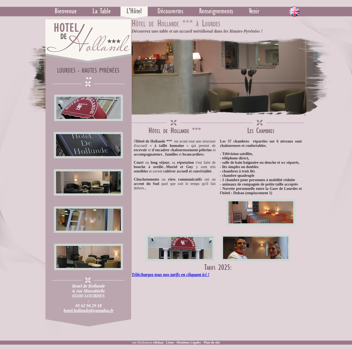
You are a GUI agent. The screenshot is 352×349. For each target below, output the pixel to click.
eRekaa (158, 342)
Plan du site (212, 342)
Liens (170, 342)
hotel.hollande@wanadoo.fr (88, 310)
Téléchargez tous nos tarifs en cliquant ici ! (170, 274)
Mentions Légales (189, 342)
